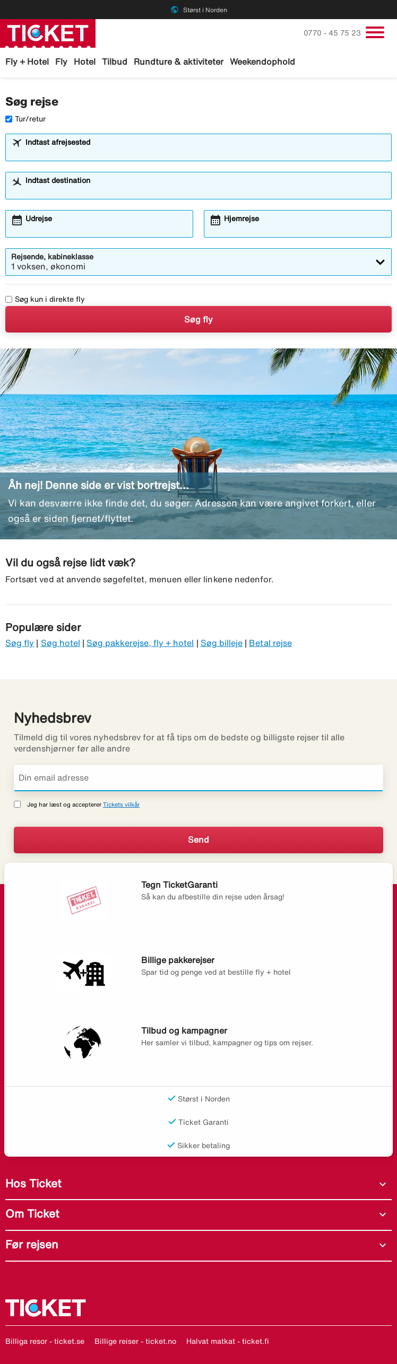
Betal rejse (270, 643)
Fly (61, 61)
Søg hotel (60, 643)
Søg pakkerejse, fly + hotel (140, 643)
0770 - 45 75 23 (333, 33)
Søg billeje (222, 643)
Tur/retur (25, 119)
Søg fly (198, 319)
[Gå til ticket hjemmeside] (48, 32)
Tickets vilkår (121, 804)
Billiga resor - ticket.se (44, 1341)
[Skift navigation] (375, 32)
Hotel (85, 61)
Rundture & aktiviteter (178, 61)
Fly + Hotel (27, 61)
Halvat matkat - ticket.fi (227, 1341)
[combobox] (205, 152)
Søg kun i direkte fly (45, 299)
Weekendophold (262, 61)
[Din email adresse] (198, 778)
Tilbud (114, 61)
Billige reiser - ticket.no (135, 1341)
